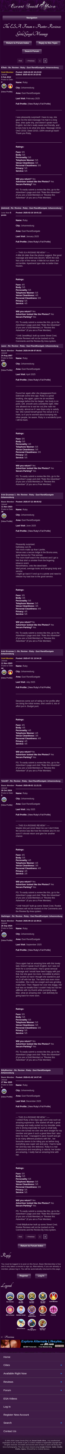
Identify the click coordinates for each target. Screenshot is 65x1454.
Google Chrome (45, 1447)
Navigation (32, 18)
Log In (41, 1276)
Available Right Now (15, 1373)
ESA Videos (10, 1398)
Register (24, 1276)
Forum (7, 1390)
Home (6, 1356)
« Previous (30, 61)
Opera (23, 1449)
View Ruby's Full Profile (39, 104)
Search (7, 1422)
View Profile (7, 92)
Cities (6, 1365)
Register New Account (16, 1414)
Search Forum (32, 51)
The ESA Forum (17, 26)
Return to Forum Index (17, 43)
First (20, 61)
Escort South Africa (39, 1440)
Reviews (8, 1381)
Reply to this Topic (48, 43)
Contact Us (9, 1431)
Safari (54, 1447)
